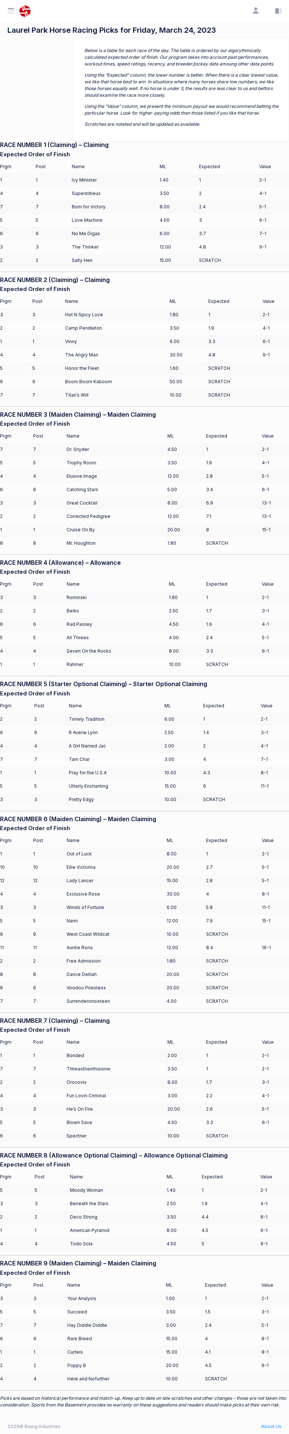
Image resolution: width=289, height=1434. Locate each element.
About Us (271, 1426)
